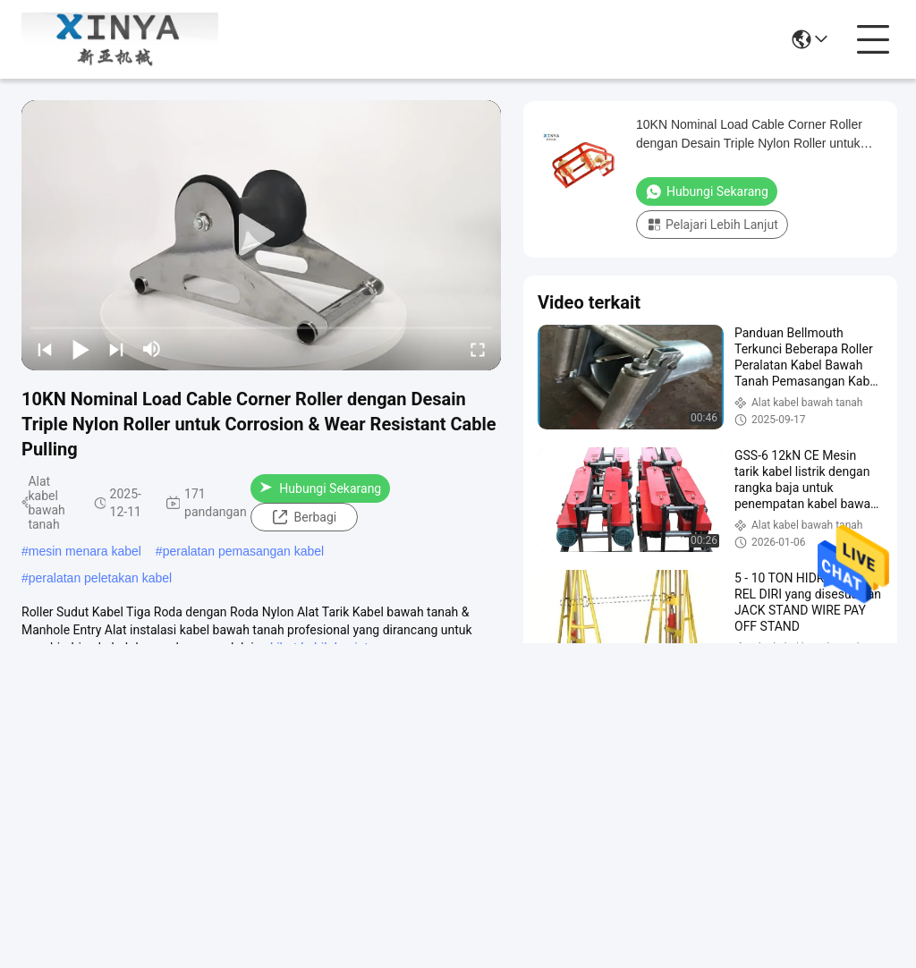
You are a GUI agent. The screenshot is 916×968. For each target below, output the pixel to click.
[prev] (45, 348)
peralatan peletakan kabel (100, 578)
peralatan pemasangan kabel (244, 551)
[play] (261, 235)
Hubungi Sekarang (320, 488)
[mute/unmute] (152, 348)
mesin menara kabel (85, 551)
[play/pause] (80, 348)
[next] (116, 348)
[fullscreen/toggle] (478, 348)
